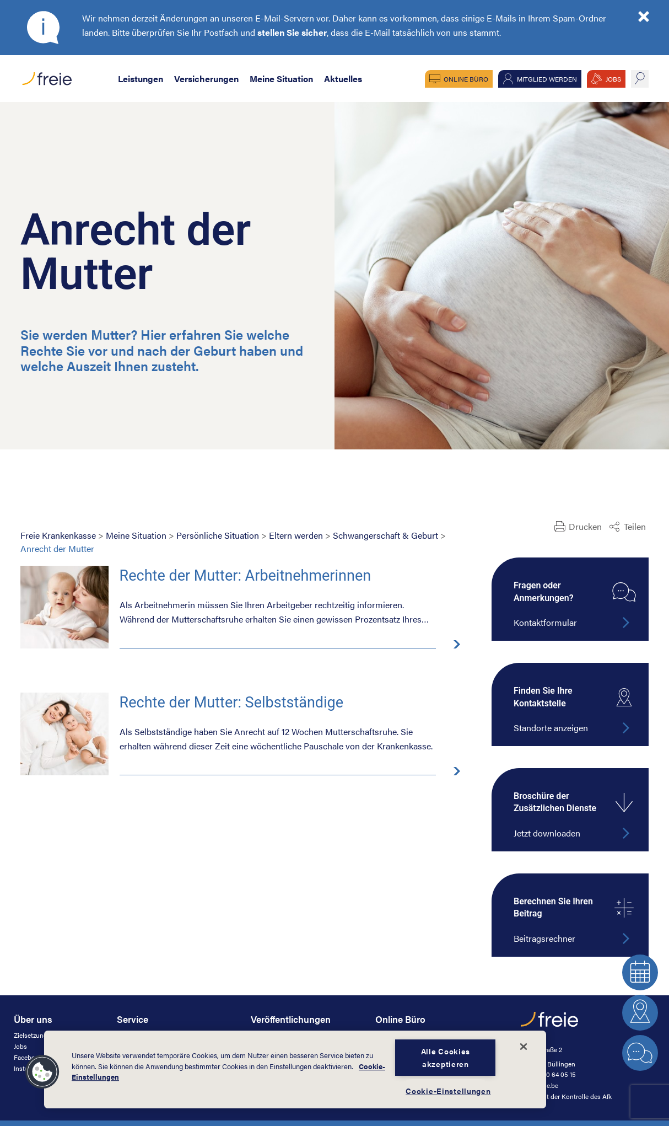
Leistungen (140, 78)
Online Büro (466, 79)
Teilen (635, 526)
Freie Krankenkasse (58, 535)
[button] (42, 1072)
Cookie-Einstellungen (448, 1090)
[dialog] (295, 1069)
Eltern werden (296, 535)
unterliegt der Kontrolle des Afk (566, 1096)
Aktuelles (343, 78)
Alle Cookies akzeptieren (446, 1057)
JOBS (613, 79)
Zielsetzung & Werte (43, 1035)
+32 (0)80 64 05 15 (548, 1074)
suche (640, 79)
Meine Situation (281, 78)
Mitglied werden (547, 79)
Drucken (585, 526)
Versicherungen (206, 78)
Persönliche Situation (217, 535)
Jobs (20, 1046)
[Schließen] (523, 1047)
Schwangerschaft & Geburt (385, 535)
